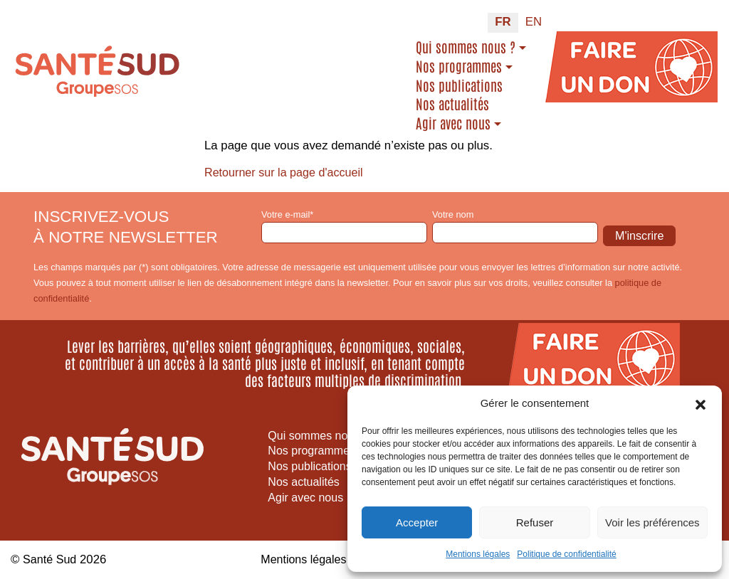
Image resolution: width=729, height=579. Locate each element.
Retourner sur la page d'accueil (286, 172)
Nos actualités (452, 103)
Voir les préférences (652, 522)
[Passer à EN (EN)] (533, 23)
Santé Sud (50, 559)
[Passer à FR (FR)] (503, 23)
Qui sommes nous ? (465, 46)
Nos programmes (459, 66)
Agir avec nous (453, 123)
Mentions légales (478, 554)
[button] (700, 403)
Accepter (417, 522)
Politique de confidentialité (566, 554)
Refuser (535, 522)
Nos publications (459, 85)
